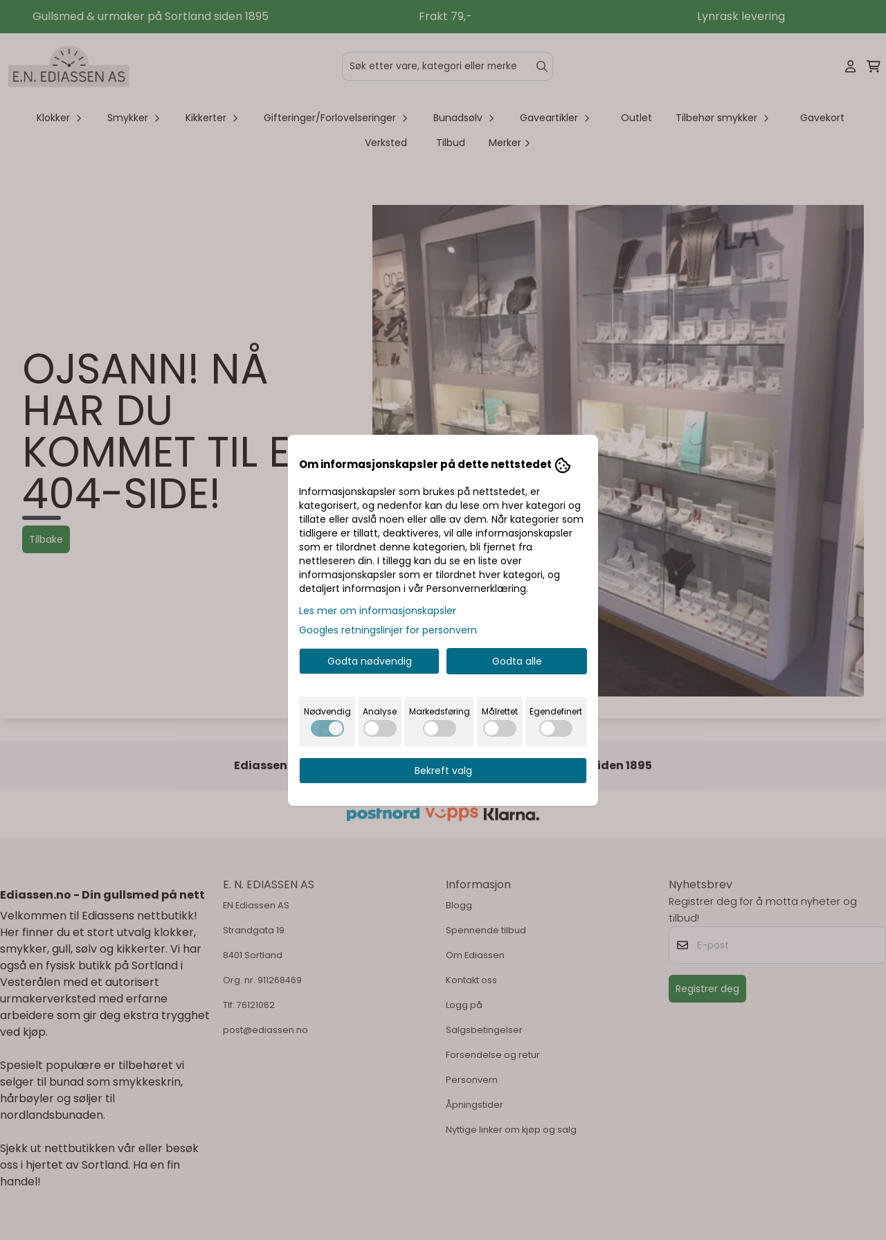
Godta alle (517, 661)
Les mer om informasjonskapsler (377, 611)
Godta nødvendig (369, 661)
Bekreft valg (443, 771)
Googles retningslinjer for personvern (388, 630)
